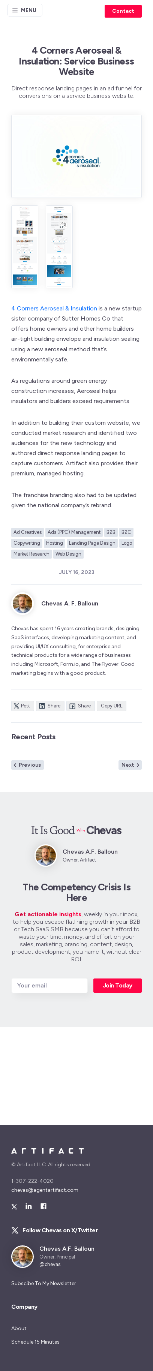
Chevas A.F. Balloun (66, 1248)
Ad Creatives (28, 532)
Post (22, 706)
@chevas (49, 1264)
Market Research (32, 554)
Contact (123, 11)
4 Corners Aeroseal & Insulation (54, 308)
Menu (24, 10)
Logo (127, 543)
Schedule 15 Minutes (35, 1342)
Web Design (68, 554)
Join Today (117, 985)
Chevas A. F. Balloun (69, 603)
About (19, 1328)
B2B (111, 532)
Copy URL (111, 706)
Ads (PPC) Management (74, 532)
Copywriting (27, 543)
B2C (126, 532)
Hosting (54, 543)
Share (49, 706)
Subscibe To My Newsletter (43, 1283)
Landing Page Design (92, 543)
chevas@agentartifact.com (44, 1190)
